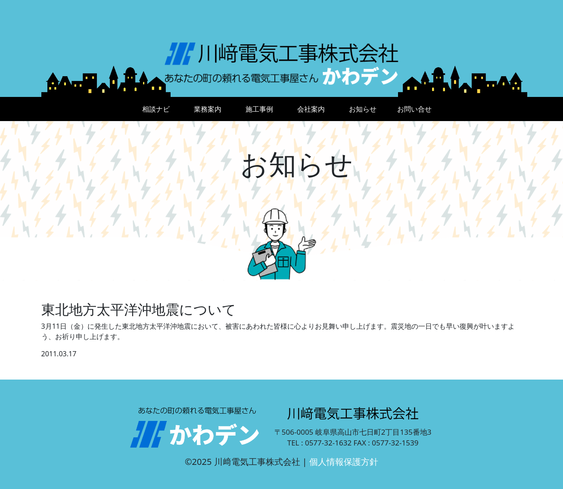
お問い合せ (414, 109)
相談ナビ (156, 109)
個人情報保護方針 (343, 461)
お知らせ (362, 109)
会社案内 (311, 109)
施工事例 (259, 109)
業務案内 (207, 109)
